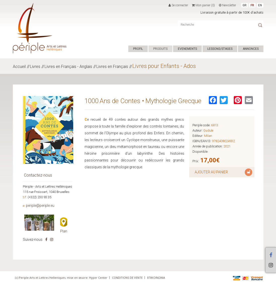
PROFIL (138, 49)
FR (252, 5)
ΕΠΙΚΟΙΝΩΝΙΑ (156, 277)
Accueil (19, 66)
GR (245, 5)
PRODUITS (160, 49)
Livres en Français (112, 66)
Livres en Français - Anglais (68, 66)
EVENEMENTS (187, 49)
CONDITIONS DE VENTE (127, 277)
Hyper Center (98, 277)
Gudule (208, 130)
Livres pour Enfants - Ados (164, 66)
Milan (208, 136)
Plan (63, 231)
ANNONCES (251, 49)
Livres (35, 66)
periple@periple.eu (40, 206)
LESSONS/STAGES (219, 49)
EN (260, 5)
